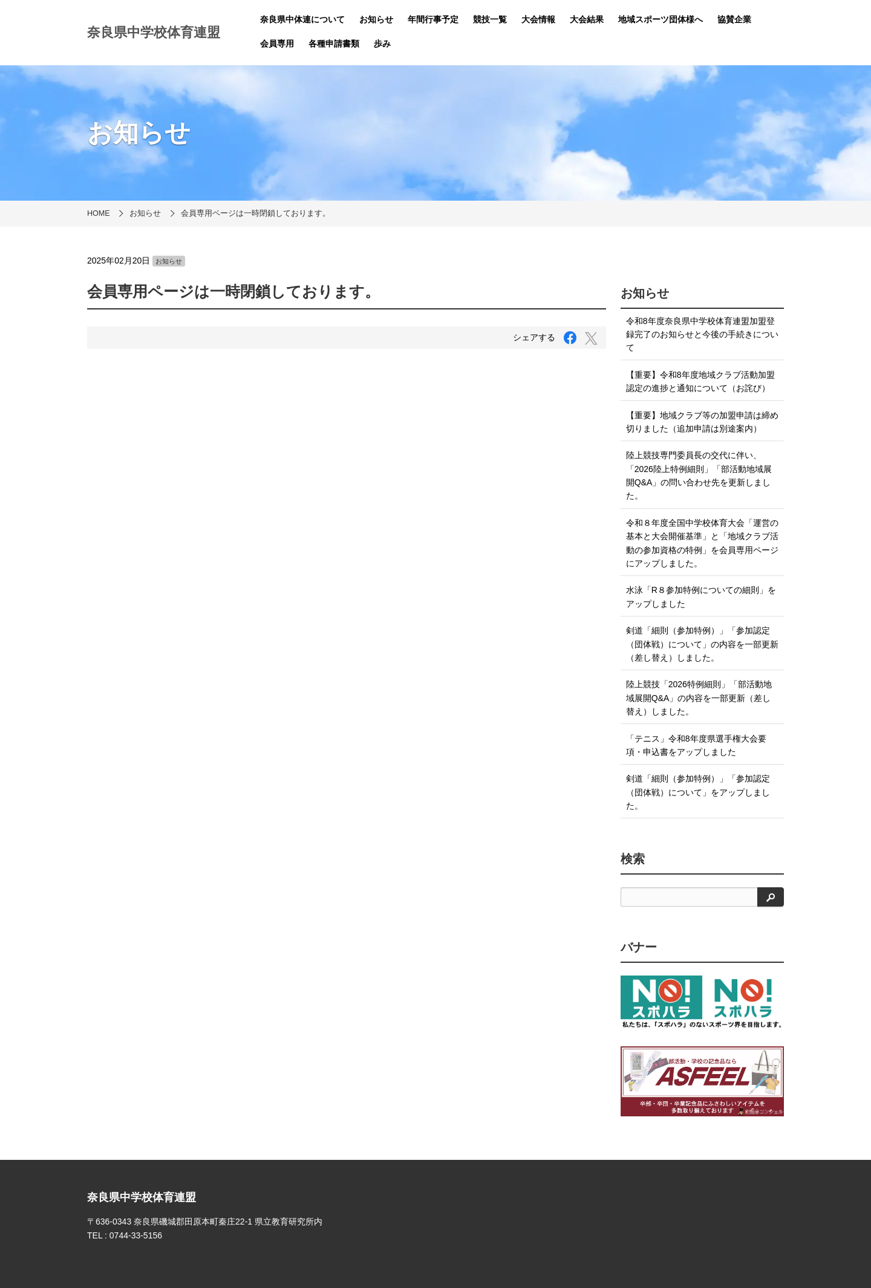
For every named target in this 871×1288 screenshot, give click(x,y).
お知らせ (376, 19)
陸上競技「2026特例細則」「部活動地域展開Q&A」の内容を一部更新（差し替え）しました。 (699, 697)
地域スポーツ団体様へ (660, 19)
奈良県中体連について (302, 19)
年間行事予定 (433, 19)
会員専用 (277, 43)
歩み (382, 43)
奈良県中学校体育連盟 (153, 32)
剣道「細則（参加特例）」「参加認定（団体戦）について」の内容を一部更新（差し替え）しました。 (702, 644)
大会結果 (587, 19)
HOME (98, 213)
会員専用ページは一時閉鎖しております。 (255, 213)
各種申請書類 (333, 43)
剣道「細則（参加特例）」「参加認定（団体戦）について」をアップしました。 (698, 792)
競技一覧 (490, 19)
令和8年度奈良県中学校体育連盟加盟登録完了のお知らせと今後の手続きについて (702, 334)
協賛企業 (734, 19)
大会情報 (538, 19)
